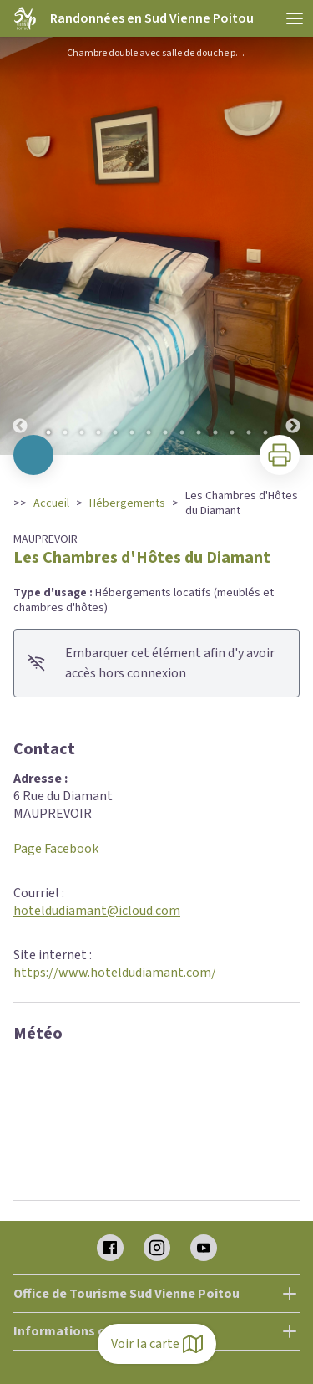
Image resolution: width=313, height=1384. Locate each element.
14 (265, 432)
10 (198, 432)
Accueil (51, 503)
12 (232, 432)
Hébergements (127, 503)
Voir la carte (157, 1344)
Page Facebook (55, 849)
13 (248, 432)
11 (215, 432)
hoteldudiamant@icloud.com (96, 910)
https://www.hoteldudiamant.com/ (114, 972)
